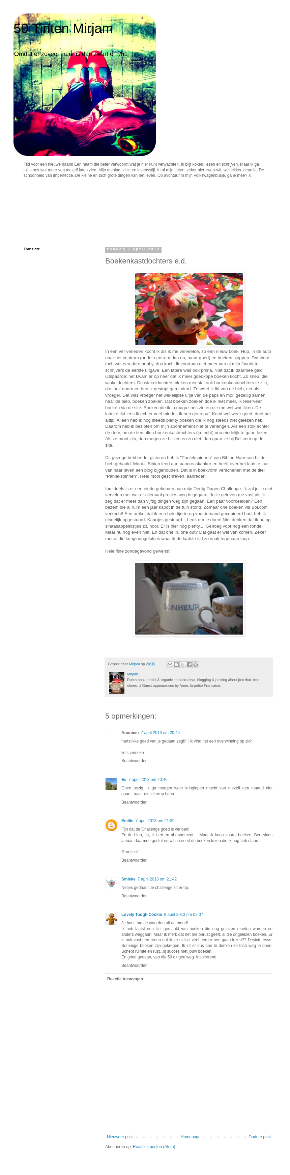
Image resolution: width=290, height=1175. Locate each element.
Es (123, 779)
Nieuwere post (120, 1137)
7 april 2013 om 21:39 (154, 820)
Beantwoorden (134, 760)
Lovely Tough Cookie (141, 914)
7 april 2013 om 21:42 (157, 879)
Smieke (128, 879)
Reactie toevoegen (125, 979)
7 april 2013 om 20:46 (148, 779)
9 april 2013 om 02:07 (183, 914)
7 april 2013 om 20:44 (160, 732)
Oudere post (260, 1137)
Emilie (127, 820)
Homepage (191, 1137)
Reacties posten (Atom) (154, 1146)
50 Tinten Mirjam (63, 28)
